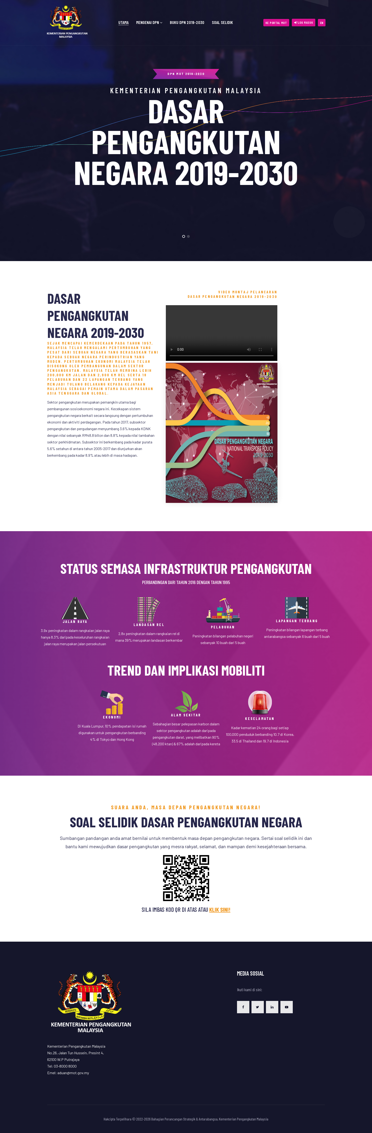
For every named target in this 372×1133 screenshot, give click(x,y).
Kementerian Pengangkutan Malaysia (243, 1119)
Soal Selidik (222, 22)
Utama (123, 22)
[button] (303, 22)
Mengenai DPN (147, 22)
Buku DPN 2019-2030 (187, 22)
